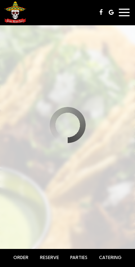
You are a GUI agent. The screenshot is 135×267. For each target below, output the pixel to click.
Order (20, 257)
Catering (110, 257)
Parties (78, 257)
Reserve (49, 257)
